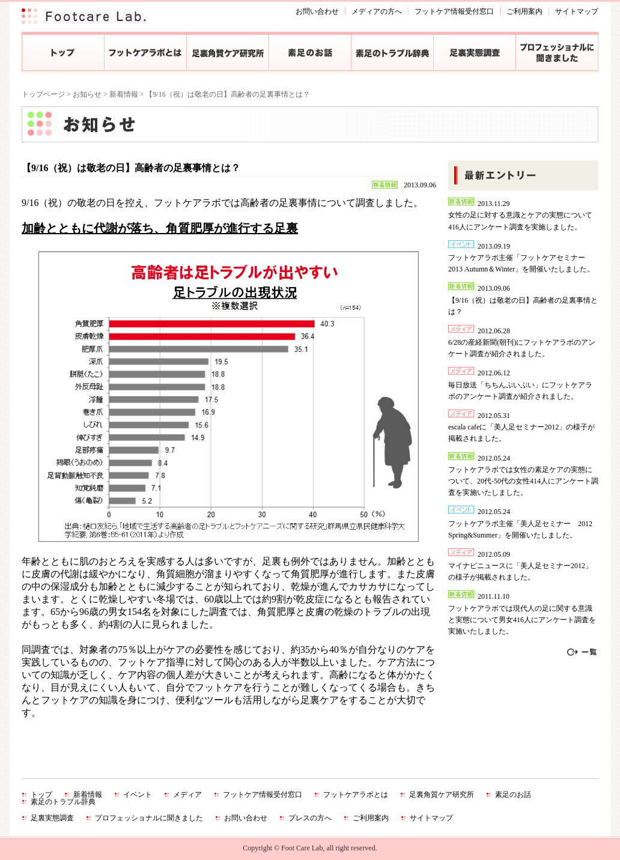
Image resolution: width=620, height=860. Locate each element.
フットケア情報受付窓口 (454, 11)
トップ (41, 794)
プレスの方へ (310, 818)
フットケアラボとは (355, 794)
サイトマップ (576, 11)
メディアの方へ (376, 11)
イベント (137, 794)
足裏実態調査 (52, 818)
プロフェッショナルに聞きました (149, 818)
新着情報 (123, 94)
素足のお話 (513, 794)
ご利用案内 (524, 11)
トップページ (43, 94)
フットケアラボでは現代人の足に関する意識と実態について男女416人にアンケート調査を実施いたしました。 (522, 619)
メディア (187, 794)
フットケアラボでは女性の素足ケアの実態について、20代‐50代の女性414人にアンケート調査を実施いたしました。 (523, 481)
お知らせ (87, 94)
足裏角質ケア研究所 (441, 794)
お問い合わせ (317, 11)
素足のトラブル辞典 (63, 802)
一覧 (582, 652)
